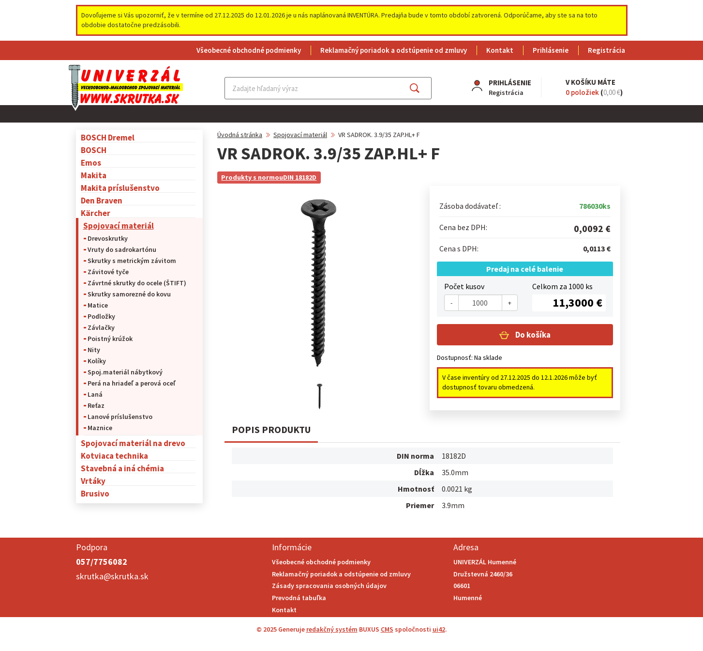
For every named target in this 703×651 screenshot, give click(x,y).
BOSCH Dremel (108, 137)
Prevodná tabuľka (299, 597)
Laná (95, 394)
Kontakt (499, 50)
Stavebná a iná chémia (122, 468)
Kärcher (95, 213)
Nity (94, 350)
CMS (387, 629)
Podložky (101, 316)
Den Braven (101, 200)
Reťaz (96, 405)
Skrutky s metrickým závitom (132, 260)
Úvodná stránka (239, 134)
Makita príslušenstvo (120, 188)
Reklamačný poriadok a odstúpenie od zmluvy (393, 50)
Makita (93, 175)
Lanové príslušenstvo (120, 416)
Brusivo (95, 493)
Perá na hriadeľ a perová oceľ (132, 383)
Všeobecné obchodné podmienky (248, 50)
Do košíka (532, 334)
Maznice (100, 428)
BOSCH (93, 150)
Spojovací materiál (118, 225)
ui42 (439, 629)
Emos (91, 162)
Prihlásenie (550, 50)
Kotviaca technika (114, 455)
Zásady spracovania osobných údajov (329, 585)
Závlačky (101, 327)
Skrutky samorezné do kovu (129, 294)
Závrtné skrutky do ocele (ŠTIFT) (137, 283)
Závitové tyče (108, 272)
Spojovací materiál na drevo (133, 443)
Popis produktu (271, 429)
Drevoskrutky (108, 238)
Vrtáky (93, 481)
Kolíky (97, 361)
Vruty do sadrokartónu (122, 249)
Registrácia (606, 50)
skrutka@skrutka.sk (112, 576)
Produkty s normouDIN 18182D (268, 177)
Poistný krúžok (110, 338)
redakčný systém (332, 629)
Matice (98, 305)
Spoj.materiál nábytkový (125, 372)
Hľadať (423, 88)
